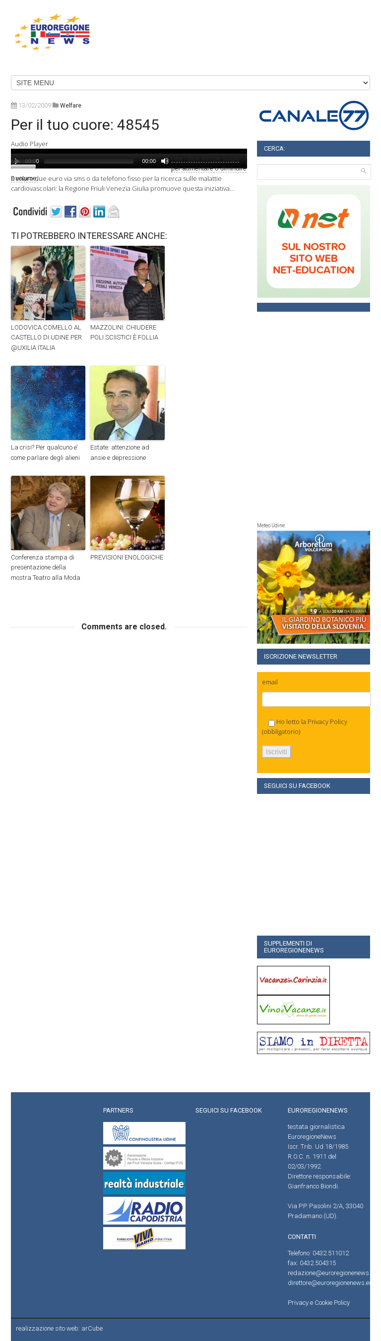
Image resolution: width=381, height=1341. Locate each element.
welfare (70, 105)
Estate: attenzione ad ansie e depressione (119, 452)
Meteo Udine (271, 525)
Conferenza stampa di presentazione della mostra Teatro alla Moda (45, 568)
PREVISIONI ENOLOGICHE (126, 557)
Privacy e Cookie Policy (319, 1302)
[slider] (88, 161)
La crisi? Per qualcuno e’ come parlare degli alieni (45, 452)
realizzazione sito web (47, 1328)
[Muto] (165, 161)
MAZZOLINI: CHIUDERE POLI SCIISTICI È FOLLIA (124, 332)
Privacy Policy (327, 721)
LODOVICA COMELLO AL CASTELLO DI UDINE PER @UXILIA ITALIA (46, 338)
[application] (162, 158)
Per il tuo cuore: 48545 (85, 124)
